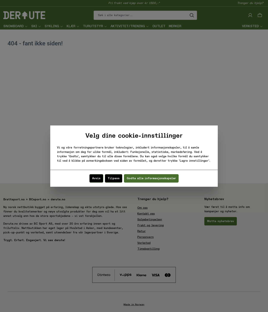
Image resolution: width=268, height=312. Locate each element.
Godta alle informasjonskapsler (151, 178)
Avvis (96, 178)
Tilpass (114, 178)
